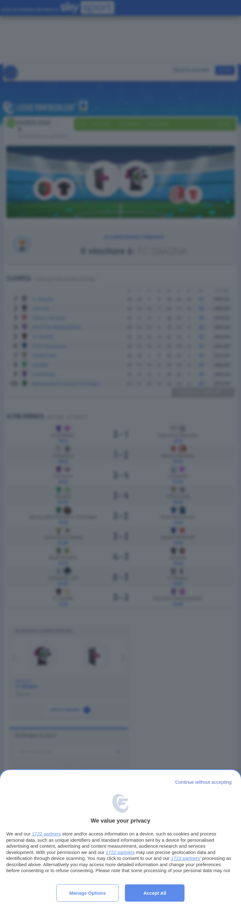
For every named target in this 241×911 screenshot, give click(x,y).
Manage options (87, 893)
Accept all (154, 893)
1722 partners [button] (46, 833)
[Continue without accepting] (203, 782)
